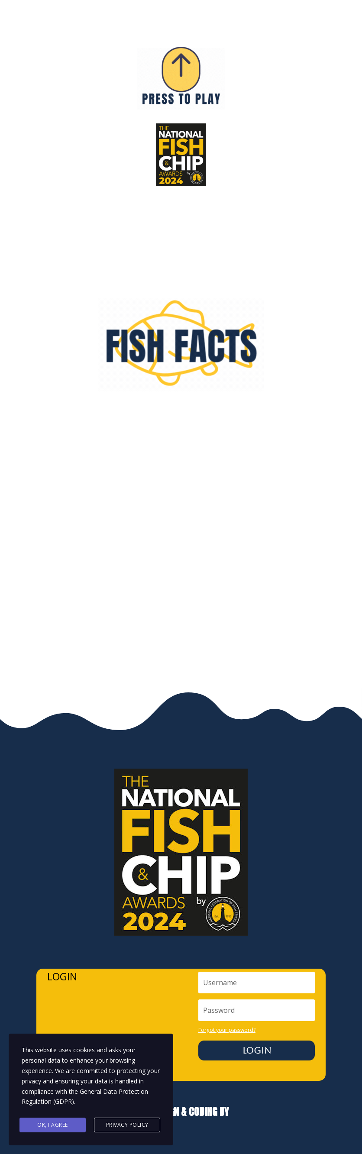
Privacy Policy (127, 1124)
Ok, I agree (52, 1124)
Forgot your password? (226, 1030)
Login (256, 1050)
